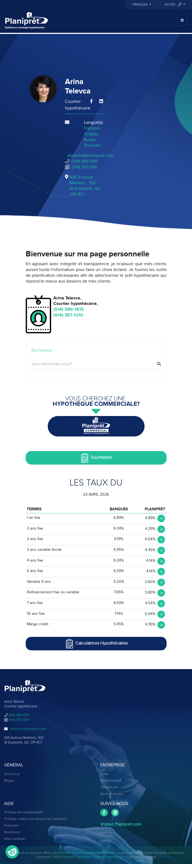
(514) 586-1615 (85, 161)
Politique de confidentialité (23, 812)
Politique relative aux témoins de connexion (35, 819)
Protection (11, 825)
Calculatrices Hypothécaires (96, 643)
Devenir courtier (111, 794)
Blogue (9, 780)
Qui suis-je (12, 774)
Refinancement (110, 780)
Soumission (96, 458)
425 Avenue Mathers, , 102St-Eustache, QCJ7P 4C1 (85, 186)
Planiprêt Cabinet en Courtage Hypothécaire (89, 853)
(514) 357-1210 (85, 167)
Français (140, 4)
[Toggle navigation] (182, 20)
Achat (104, 774)
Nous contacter (15, 839)
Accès (173, 4)
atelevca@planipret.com (90, 155)
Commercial (108, 787)
